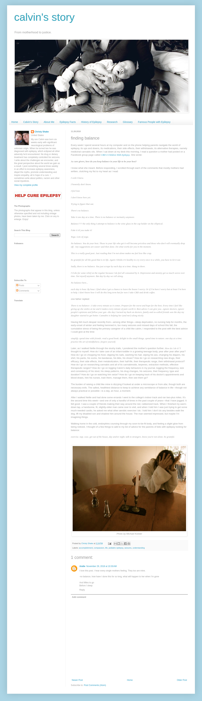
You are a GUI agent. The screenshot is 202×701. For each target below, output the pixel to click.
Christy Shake (42, 131)
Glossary (128, 122)
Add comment (79, 597)
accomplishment (86, 548)
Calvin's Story (30, 122)
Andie (82, 566)
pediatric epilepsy (116, 548)
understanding (139, 548)
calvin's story (44, 17)
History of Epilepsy (91, 122)
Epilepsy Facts (68, 122)
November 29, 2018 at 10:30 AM (101, 566)
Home (14, 122)
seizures (127, 548)
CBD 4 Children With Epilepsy (115, 155)
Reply (82, 590)
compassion (99, 548)
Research (112, 122)
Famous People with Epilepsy (154, 122)
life (106, 548)
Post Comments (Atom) (95, 685)
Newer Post (77, 680)
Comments (22, 291)
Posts (20, 285)
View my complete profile (26, 185)
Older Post (182, 680)
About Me (49, 122)
